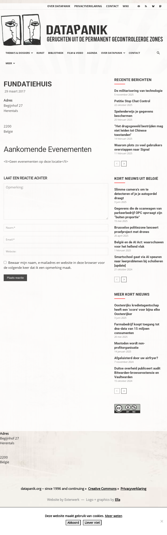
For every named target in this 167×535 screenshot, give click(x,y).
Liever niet (92, 523)
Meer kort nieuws (131, 294)
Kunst (40, 52)
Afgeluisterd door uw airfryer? (136, 358)
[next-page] (124, 163)
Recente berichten (132, 80)
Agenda (92, 52)
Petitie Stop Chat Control (132, 101)
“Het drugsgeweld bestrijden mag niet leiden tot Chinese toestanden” (138, 130)
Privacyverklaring (88, 6)
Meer (10, 63)
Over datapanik (58, 6)
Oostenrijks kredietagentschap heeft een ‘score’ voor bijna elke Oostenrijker (137, 309)
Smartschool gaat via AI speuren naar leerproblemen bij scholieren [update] (138, 261)
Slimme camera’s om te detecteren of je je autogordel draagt (135, 194)
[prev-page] (117, 163)
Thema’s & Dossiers (19, 52)
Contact (112, 6)
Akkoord (73, 523)
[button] (158, 53)
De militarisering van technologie (138, 91)
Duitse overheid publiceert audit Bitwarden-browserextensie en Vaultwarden (137, 372)
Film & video (75, 52)
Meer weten (113, 516)
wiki (126, 6)
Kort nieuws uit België (136, 178)
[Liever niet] (161, 521)
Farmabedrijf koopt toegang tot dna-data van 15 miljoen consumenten (136, 328)
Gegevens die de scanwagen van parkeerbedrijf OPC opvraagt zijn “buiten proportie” (138, 213)
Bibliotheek (55, 52)
